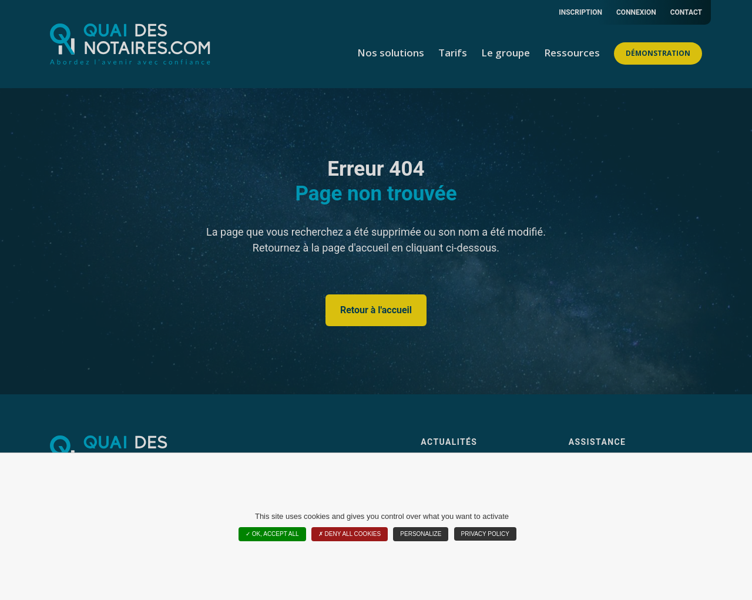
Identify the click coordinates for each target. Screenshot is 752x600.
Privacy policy (485, 534)
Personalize (420, 534)
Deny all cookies (349, 534)
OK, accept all (272, 534)
